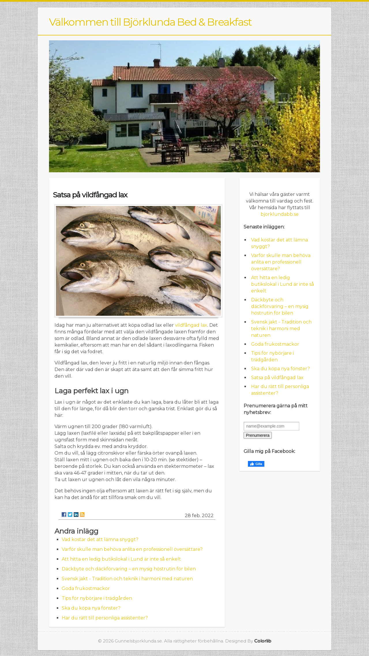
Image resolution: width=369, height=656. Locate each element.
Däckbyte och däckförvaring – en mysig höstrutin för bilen (129, 569)
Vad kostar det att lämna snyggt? (100, 539)
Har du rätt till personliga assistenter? (105, 618)
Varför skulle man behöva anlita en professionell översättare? (132, 549)
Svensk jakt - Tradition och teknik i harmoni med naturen (127, 578)
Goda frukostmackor (86, 588)
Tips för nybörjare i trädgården (97, 598)
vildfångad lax (191, 325)
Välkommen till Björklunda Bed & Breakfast (150, 22)
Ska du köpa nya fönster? (91, 608)
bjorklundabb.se (280, 214)
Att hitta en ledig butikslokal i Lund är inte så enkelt (121, 559)
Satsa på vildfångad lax (277, 377)
